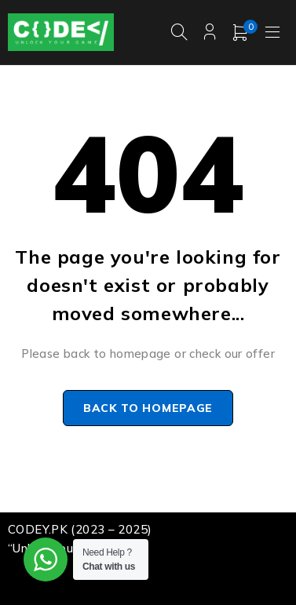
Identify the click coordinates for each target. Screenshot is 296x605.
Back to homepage (148, 408)
